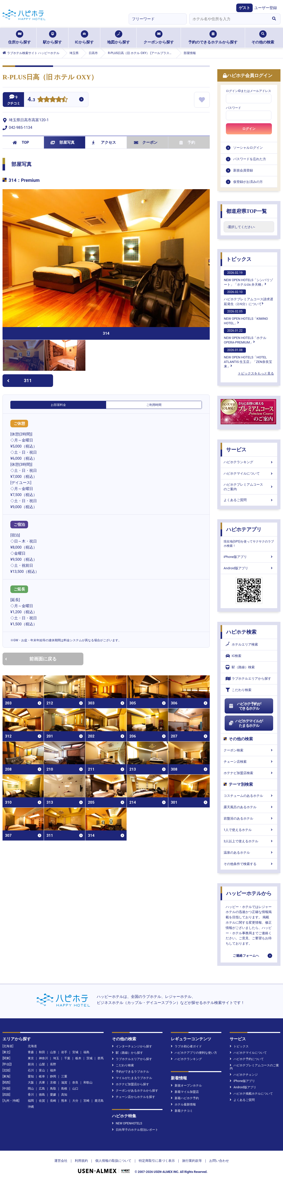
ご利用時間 (153, 405)
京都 (53, 1082)
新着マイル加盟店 (185, 1092)
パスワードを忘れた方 (249, 159)
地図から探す (118, 37)
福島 (86, 1052)
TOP (21, 142)
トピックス (238, 259)
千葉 (67, 1058)
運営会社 (60, 1161)
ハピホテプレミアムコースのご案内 (249, 487)
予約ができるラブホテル (130, 1071)
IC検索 (233, 656)
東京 (31, 1058)
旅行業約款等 (192, 1161)
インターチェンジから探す (132, 1046)
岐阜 (42, 1076)
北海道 (32, 1046)
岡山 (31, 1088)
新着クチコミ (182, 1111)
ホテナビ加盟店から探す (130, 1084)
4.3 (31, 99)
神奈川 (43, 1058)
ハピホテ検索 (241, 632)
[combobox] (228, 18)
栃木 (78, 1058)
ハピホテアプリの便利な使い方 (194, 1052)
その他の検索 (262, 37)
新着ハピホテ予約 (185, 1098)
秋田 (42, 1052)
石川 (31, 1070)
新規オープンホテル (186, 1085)
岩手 (64, 1052)
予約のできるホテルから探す (213, 37)
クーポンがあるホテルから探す (135, 1090)
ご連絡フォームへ (246, 955)
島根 (64, 1088)
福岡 (31, 1100)
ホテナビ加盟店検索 (249, 773)
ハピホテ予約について (247, 1059)
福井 (53, 1070)
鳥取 (53, 1088)
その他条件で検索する (249, 864)
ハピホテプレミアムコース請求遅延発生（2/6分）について (248, 297)
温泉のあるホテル (249, 852)
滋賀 (64, 1082)
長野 (53, 1064)
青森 (31, 1052)
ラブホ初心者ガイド (186, 1046)
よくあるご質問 (249, 500)
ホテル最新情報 (183, 1104)
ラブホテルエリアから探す (248, 678)
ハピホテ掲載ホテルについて (251, 1093)
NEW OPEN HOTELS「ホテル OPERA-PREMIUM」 (245, 336)
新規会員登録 (243, 170)
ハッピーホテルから (249, 893)
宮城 (75, 1052)
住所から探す (19, 37)
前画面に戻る (31, 658)
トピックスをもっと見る (256, 373)
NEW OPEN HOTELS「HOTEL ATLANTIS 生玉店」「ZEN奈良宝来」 (248, 358)
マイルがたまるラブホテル (132, 1078)
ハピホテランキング (249, 462)
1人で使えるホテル (249, 830)
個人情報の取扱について (113, 1161)
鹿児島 (99, 1100)
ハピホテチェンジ (244, 1074)
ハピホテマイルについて (249, 473)
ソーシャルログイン (248, 148)
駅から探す (52, 37)
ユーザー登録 (265, 8)
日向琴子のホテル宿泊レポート (135, 1129)
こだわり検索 (238, 690)
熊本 (64, 1100)
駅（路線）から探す (127, 1052)
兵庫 (42, 1082)
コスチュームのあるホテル (249, 796)
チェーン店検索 (249, 761)
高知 (64, 1094)
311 (19, 380)
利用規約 (81, 1161)
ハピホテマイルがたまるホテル (246, 723)
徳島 (42, 1094)
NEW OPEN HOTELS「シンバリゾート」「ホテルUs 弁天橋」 (248, 278)
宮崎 (86, 1100)
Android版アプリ (249, 568)
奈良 (75, 1082)
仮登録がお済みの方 (248, 182)
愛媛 (53, 1094)
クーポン (145, 142)
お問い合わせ (219, 1161)
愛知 (31, 1076)
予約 (187, 142)
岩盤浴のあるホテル (249, 818)
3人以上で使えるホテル (249, 841)
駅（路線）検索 (240, 667)
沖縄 (31, 1106)
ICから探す (84, 37)
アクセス (104, 142)
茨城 (89, 1058)
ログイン (248, 129)
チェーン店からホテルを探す (133, 1097)
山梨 (42, 1064)
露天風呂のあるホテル (249, 807)
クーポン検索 (249, 750)
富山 (42, 1070)
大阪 (31, 1082)
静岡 (53, 1076)
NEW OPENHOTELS (127, 1123)
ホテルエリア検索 (242, 644)
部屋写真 (63, 142)
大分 (75, 1100)
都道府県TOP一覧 (246, 211)
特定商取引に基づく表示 (157, 1161)
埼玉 (56, 1058)
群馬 (101, 1058)
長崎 (53, 1100)
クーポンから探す (159, 37)
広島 (42, 1088)
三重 (64, 1076)
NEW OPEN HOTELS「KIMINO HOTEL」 (246, 317)
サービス (236, 449)
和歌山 (87, 1082)
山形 (53, 1052)
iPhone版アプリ (249, 557)
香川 (31, 1094)
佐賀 (42, 1100)
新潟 (31, 1064)
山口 (75, 1088)
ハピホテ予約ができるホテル (245, 706)
